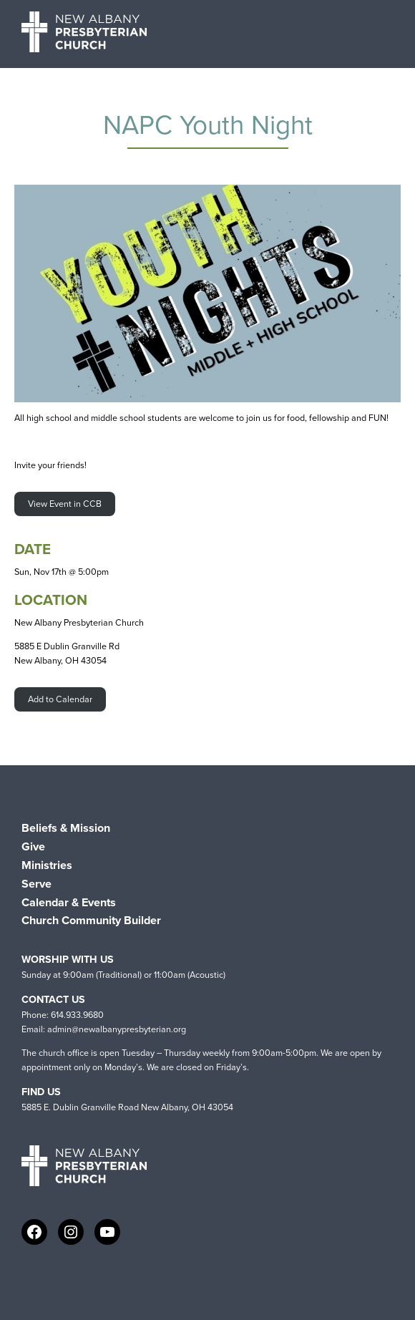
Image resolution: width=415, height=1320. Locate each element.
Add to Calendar (60, 699)
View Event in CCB (65, 503)
